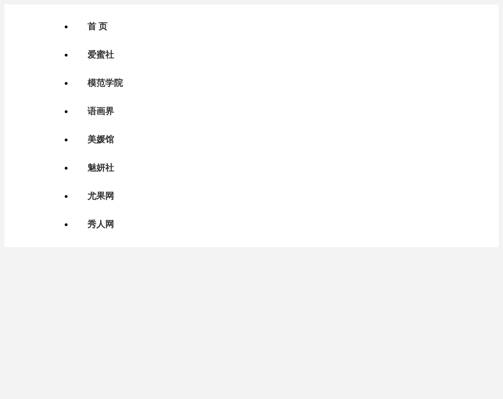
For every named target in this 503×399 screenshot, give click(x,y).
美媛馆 (100, 139)
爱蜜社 (100, 54)
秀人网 (100, 224)
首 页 (97, 26)
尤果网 (100, 196)
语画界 (100, 111)
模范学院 (105, 83)
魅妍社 (100, 167)
